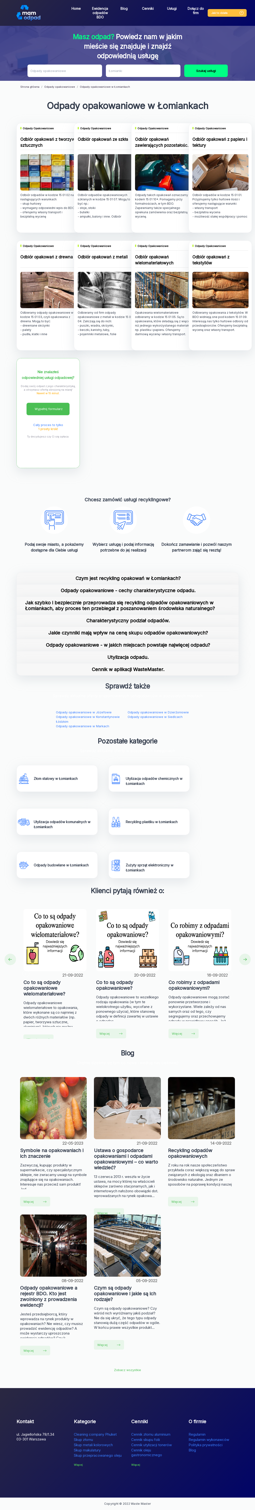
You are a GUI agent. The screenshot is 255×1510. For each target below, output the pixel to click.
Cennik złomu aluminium (150, 1434)
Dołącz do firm (196, 10)
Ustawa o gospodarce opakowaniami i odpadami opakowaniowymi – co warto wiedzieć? (126, 1159)
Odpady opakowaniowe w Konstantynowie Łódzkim (88, 719)
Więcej (111, 1033)
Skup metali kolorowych (93, 1445)
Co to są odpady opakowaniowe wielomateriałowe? (44, 988)
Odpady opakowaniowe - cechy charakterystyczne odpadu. (128, 590)
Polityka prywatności (205, 1445)
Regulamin (197, 1434)
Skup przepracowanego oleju (98, 1455)
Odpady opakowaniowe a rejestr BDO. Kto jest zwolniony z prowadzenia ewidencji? (48, 1296)
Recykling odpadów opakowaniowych (190, 1153)
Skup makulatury (87, 1450)
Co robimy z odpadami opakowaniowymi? (193, 985)
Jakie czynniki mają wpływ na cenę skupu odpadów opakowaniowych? (128, 633)
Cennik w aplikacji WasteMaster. (128, 669)
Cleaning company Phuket (95, 1434)
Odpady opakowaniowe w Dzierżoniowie (158, 712)
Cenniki (148, 8)
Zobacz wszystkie (127, 1370)
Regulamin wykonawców (209, 1439)
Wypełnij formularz (49, 409)
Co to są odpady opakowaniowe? (114, 985)
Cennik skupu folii (145, 1439)
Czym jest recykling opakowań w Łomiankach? (128, 578)
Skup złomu (83, 1439)
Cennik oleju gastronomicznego (146, 1452)
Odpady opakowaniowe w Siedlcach (155, 717)
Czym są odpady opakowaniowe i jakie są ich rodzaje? (125, 1293)
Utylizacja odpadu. (128, 657)
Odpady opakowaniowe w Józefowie (84, 712)
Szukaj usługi (206, 71)
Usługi (172, 8)
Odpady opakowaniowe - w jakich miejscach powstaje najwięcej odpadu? (128, 645)
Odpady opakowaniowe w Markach (82, 726)
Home (76, 8)
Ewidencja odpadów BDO (100, 12)
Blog (124, 8)
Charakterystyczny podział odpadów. (128, 621)
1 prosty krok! (48, 429)
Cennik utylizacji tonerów (151, 1445)
